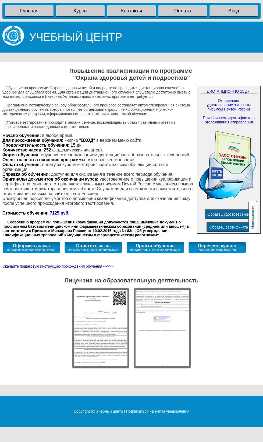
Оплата (182, 10)
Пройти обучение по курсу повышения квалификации (155, 247)
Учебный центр (109, 411)
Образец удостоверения (229, 214)
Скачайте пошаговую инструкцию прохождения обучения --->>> (57, 266)
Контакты (131, 10)
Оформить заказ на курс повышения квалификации (31, 247)
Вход (233, 10)
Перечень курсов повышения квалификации (217, 247)
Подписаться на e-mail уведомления (157, 411)
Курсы (80, 10)
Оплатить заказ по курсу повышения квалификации (93, 247)
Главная (29, 10)
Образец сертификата (228, 227)
